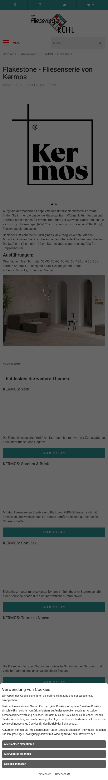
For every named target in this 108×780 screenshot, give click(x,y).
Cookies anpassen (15, 763)
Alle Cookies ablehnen (17, 753)
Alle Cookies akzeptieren (19, 744)
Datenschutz (62, 774)
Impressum (44, 774)
